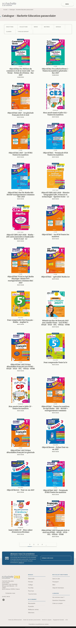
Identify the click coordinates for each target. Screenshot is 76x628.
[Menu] (67, 4)
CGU (66, 619)
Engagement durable (58, 619)
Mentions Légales (47, 619)
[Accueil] (9, 4)
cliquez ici (21, 562)
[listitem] (3, 599)
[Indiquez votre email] (54, 558)
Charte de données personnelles (32, 619)
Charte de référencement (15, 619)
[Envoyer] (69, 558)
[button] (10, 26)
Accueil (5, 9)
